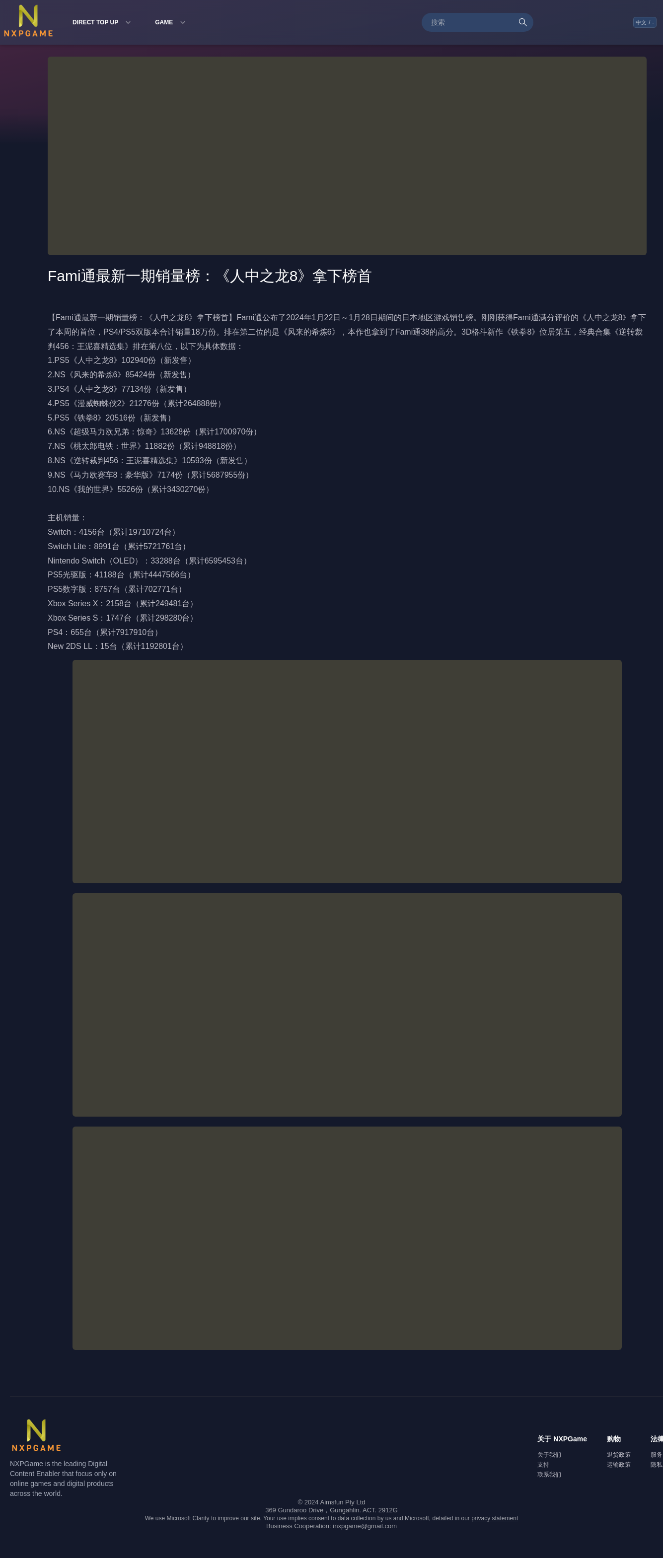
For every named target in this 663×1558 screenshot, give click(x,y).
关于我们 (549, 1454)
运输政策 (619, 1464)
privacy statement (494, 1518)
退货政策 (619, 1454)
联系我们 (549, 1474)
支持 (543, 1464)
